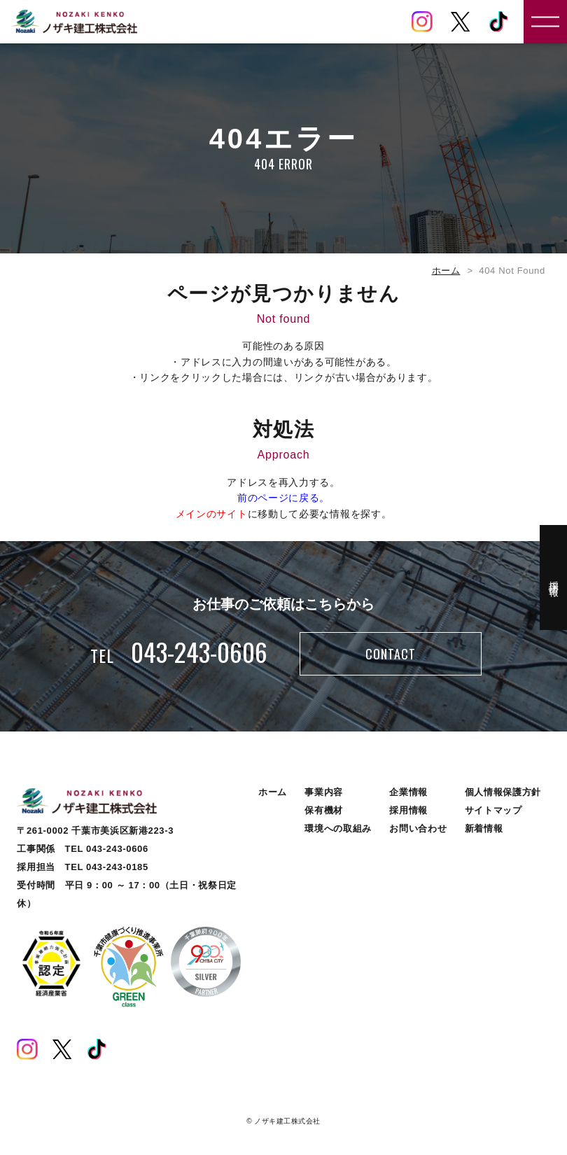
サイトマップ (493, 810)
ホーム (446, 270)
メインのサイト (212, 513)
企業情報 (408, 792)
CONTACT (390, 654)
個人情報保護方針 (503, 792)
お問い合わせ (418, 828)
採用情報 (408, 810)
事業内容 (323, 792)
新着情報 (484, 828)
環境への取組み (338, 828)
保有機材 (323, 810)
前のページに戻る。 (283, 497)
